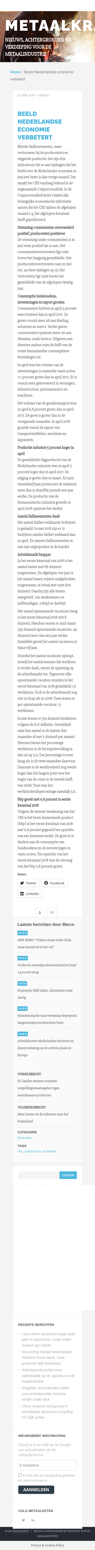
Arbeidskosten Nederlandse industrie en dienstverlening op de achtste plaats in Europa (45, 1048)
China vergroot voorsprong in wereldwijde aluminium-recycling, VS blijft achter (48, 1412)
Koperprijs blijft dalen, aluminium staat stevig (44, 994)
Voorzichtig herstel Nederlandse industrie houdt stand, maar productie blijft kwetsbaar (47, 1357)
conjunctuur (32, 1151)
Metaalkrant (21, 1531)
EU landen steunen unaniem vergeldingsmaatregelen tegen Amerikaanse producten (38, 1088)
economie (49, 1151)
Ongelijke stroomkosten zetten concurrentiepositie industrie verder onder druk (45, 1393)
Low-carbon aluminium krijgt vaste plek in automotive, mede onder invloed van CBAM (48, 1339)
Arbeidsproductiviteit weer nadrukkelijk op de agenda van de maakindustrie (48, 1375)
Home (15, 72)
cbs (19, 1151)
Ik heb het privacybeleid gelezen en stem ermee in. (46, 1478)
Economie (24, 1138)
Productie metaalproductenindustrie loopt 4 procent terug (46, 968)
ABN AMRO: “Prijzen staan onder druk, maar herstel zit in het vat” (44, 943)
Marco (44, 95)
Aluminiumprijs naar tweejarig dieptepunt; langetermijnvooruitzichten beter (47, 1019)
